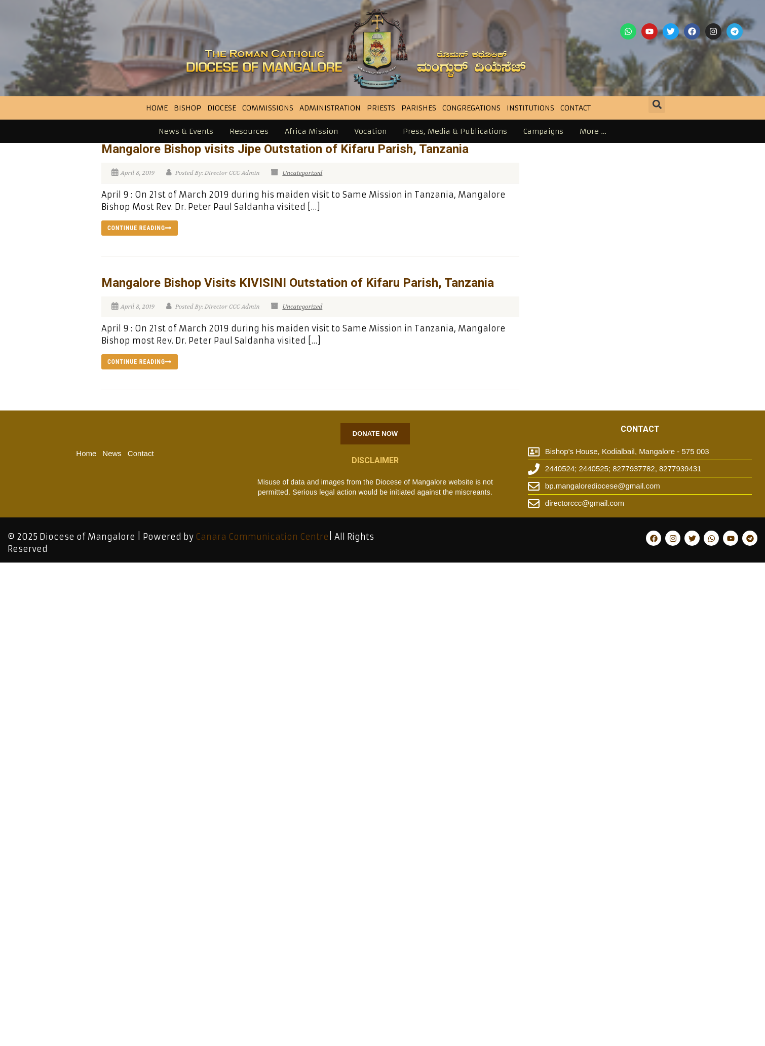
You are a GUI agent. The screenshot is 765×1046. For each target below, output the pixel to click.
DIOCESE (221, 108)
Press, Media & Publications (455, 131)
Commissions (267, 108)
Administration (330, 108)
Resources (249, 131)
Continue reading (139, 228)
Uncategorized (302, 173)
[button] (656, 104)
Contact (575, 108)
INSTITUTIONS (530, 108)
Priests (381, 108)
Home (157, 108)
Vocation (370, 131)
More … (593, 131)
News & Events (186, 131)
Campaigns (543, 131)
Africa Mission (311, 131)
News (112, 453)
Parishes (418, 108)
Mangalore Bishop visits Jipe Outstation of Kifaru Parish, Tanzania (285, 149)
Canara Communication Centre (262, 537)
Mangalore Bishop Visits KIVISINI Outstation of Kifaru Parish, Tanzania (297, 283)
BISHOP (187, 108)
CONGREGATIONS (471, 108)
